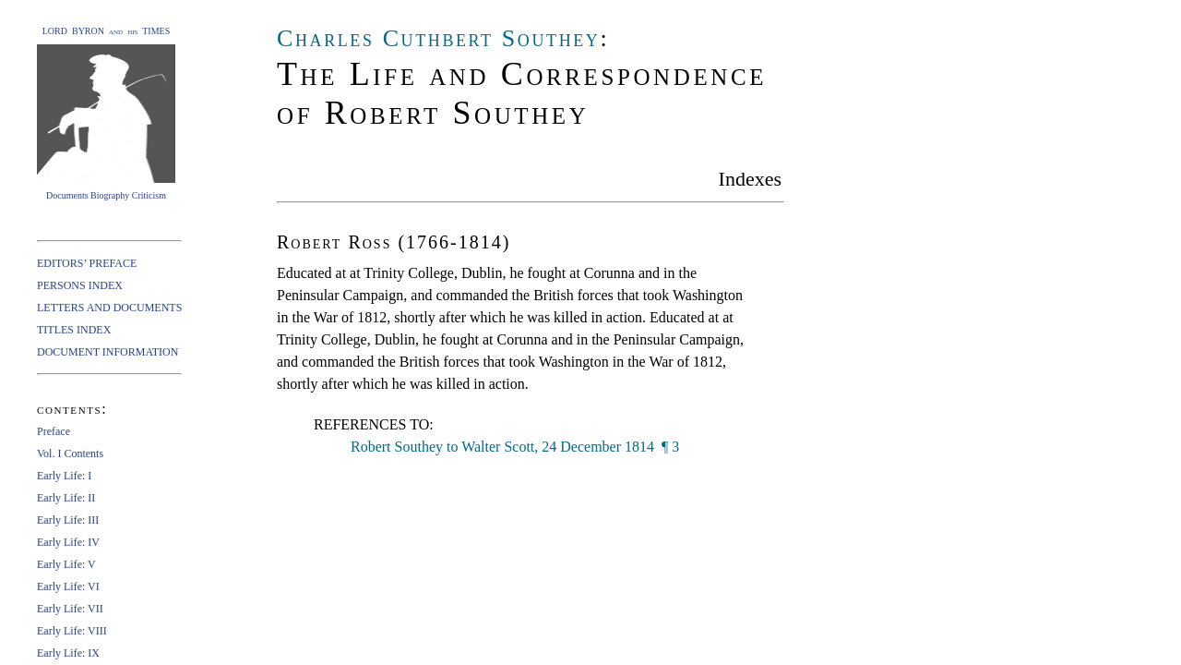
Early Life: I (64, 475)
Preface (53, 431)
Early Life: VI (68, 586)
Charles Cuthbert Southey (438, 38)
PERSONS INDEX (80, 285)
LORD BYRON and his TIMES (106, 31)
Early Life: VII (70, 608)
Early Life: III (68, 520)
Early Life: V (66, 564)
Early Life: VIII (72, 630)
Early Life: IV (68, 542)
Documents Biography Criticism (106, 195)
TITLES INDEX (74, 329)
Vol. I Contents (70, 453)
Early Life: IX (68, 653)
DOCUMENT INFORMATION (107, 351)
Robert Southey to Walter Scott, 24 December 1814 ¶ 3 (515, 446)
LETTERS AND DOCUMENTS (109, 307)
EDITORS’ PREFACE (87, 263)
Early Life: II (66, 497)
